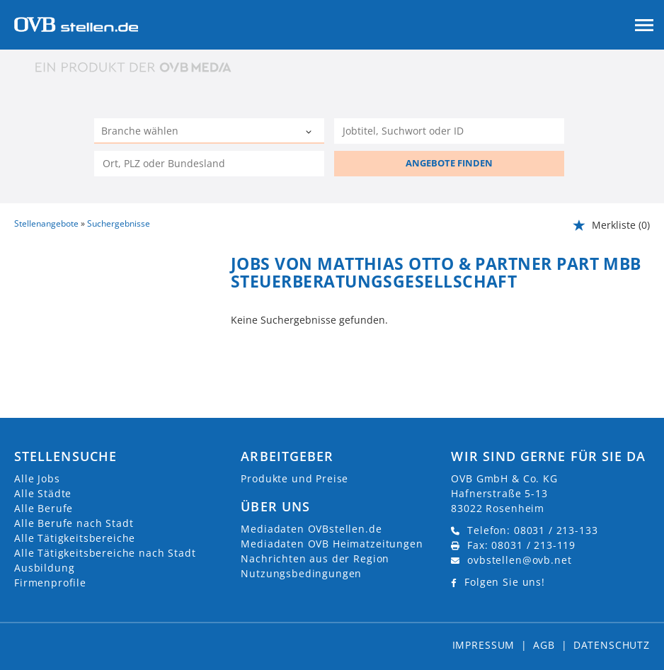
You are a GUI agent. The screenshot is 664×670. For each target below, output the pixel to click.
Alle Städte (42, 493)
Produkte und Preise (294, 478)
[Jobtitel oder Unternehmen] (449, 131)
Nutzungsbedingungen (301, 573)
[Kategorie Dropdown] (310, 132)
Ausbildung (44, 567)
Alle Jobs (37, 478)
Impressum (483, 645)
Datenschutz (611, 645)
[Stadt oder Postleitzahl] (209, 163)
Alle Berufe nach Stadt (73, 523)
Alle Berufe (43, 508)
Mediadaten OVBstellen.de (311, 528)
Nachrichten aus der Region (315, 558)
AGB (544, 645)
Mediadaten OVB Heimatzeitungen (332, 543)
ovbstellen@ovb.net (519, 560)
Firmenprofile (50, 582)
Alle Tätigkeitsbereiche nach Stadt (105, 553)
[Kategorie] (195, 132)
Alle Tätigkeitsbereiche (74, 538)
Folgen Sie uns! (504, 582)
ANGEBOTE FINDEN (449, 163)
